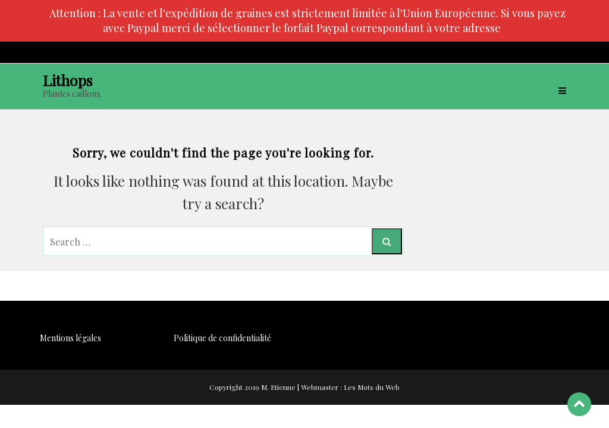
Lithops (68, 80)
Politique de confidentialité (222, 338)
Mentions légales (70, 338)
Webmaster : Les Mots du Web (350, 387)
